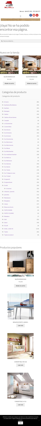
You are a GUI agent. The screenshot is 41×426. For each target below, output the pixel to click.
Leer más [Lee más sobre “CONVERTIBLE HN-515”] (20, 365)
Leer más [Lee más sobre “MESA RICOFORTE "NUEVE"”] (20, 325)
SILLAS (6, 225)
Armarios (8, 188)
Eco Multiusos (8, 160)
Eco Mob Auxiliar (8, 151)
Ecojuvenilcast (8, 182)
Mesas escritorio (8, 207)
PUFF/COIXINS (8, 210)
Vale (21, 423)
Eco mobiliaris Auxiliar (10, 154)
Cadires (6, 114)
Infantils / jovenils (9, 191)
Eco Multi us (7, 157)
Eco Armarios (8, 133)
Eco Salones (7, 164)
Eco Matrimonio (8, 145)
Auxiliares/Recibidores (10, 105)
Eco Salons (7, 167)
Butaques (6, 111)
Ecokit (6, 185)
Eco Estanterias (8, 139)
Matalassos (7, 198)
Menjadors (7, 201)
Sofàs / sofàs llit (8, 228)
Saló (5, 219)
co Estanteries (8, 123)
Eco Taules (7, 170)
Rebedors (6, 216)
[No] (39, 420)
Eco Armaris (7, 136)
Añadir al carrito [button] (9, 83)
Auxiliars (6, 108)
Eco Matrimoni (8, 142)
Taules (6, 232)
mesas (6, 204)
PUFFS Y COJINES (9, 213)
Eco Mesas (7, 148)
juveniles (6, 194)
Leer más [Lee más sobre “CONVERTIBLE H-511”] (20, 405)
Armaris (6, 102)
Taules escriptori (9, 235)
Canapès (6, 120)
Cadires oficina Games (10, 117)
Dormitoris (7, 130)
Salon (5, 222)
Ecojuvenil (7, 179)
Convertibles (7, 126)
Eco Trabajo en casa (9, 173)
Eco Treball (7, 176)
